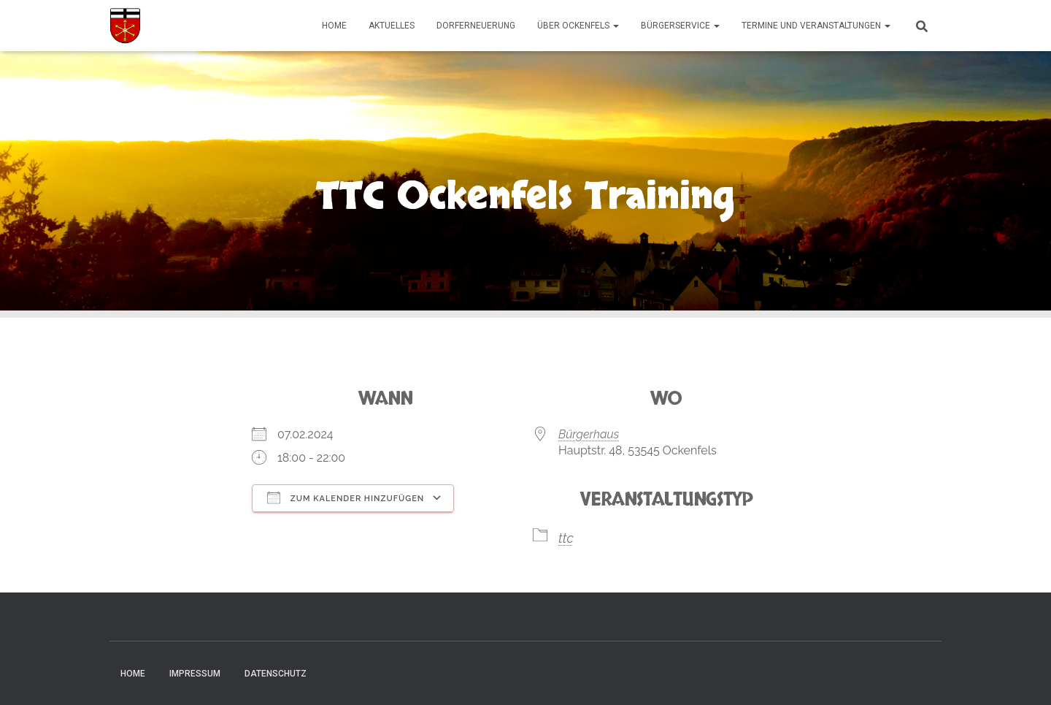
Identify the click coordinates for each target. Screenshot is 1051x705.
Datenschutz (276, 673)
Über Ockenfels (578, 25)
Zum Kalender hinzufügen (345, 497)
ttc (566, 538)
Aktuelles (392, 25)
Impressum (194, 673)
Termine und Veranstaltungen (816, 25)
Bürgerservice (680, 25)
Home (334, 25)
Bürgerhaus (588, 434)
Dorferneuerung (475, 25)
